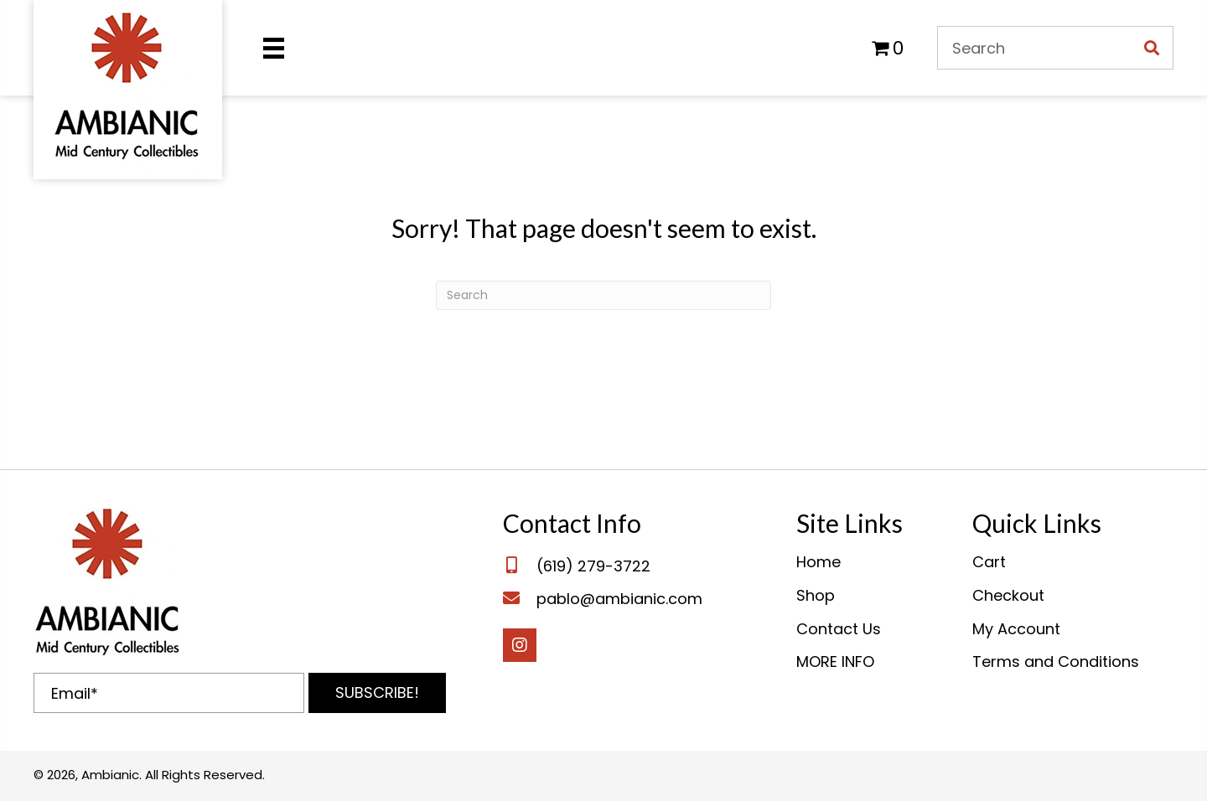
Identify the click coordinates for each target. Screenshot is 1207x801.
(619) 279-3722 (593, 566)
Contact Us (838, 628)
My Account (1016, 628)
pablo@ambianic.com (619, 598)
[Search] (603, 295)
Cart (989, 561)
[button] (377, 693)
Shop (815, 595)
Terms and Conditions (1055, 661)
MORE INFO (835, 661)
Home (818, 561)
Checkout (1008, 595)
